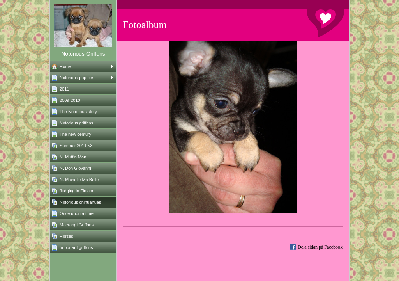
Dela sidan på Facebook (320, 247)
